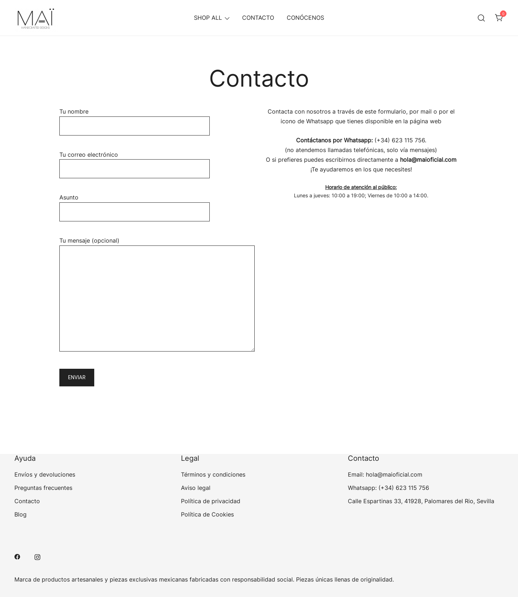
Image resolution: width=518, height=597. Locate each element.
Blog (20, 514)
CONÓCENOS (305, 17)
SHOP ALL (208, 17)
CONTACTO (258, 17)
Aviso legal (195, 487)
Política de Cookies (207, 514)
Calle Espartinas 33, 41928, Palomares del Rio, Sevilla (421, 501)
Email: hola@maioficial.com (385, 474)
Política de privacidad (210, 501)
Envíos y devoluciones (44, 474)
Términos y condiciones (213, 474)
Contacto (27, 501)
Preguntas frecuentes (43, 487)
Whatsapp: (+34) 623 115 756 (388, 487)
